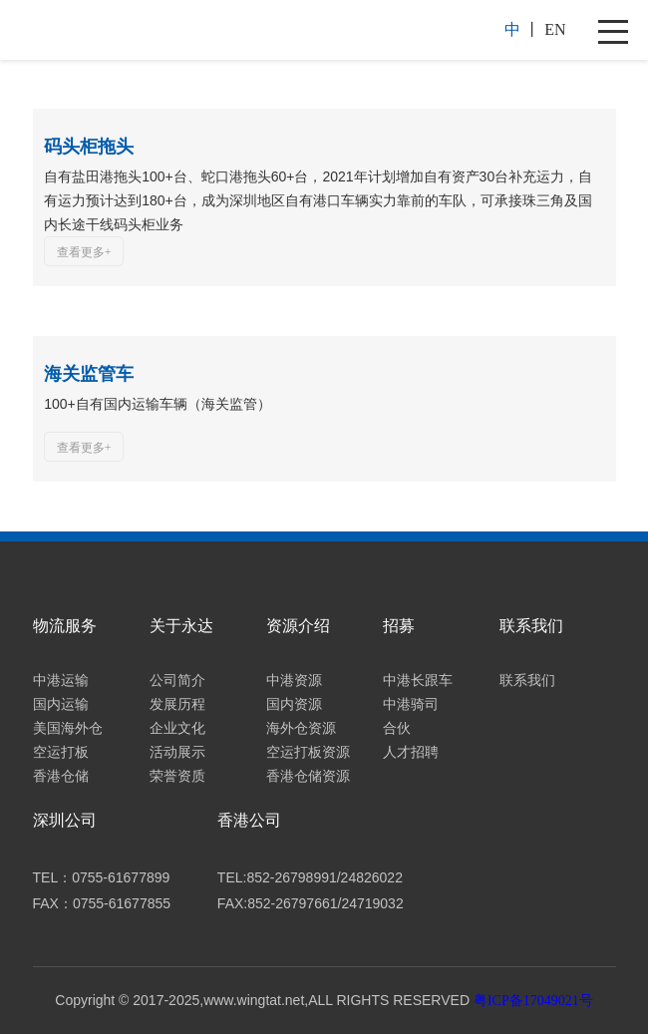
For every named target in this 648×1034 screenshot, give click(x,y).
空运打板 (61, 752)
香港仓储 (61, 776)
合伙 (397, 728)
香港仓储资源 (308, 776)
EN (554, 29)
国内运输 (61, 704)
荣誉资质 (177, 776)
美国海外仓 (68, 728)
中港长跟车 (418, 680)
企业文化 (177, 728)
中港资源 (294, 680)
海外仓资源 (301, 728)
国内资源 (294, 704)
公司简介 (177, 680)
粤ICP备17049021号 (533, 1000)
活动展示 (177, 752)
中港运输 (61, 680)
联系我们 (527, 680)
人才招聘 (411, 752)
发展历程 (177, 704)
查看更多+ (84, 252)
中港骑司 (411, 704)
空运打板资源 (308, 752)
